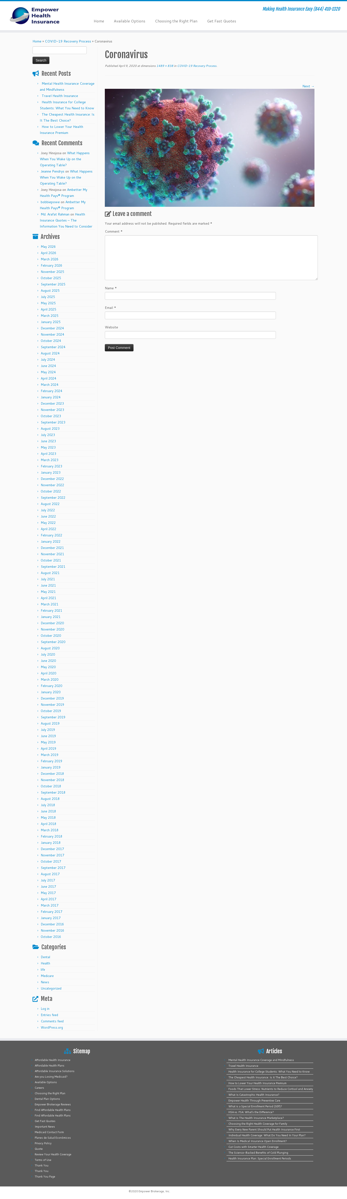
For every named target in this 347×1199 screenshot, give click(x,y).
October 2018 (51, 786)
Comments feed (52, 1021)
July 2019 (48, 730)
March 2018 (49, 830)
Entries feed (49, 1015)
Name (111, 288)
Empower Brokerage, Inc (154, 1191)
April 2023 (48, 453)
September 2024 (53, 347)
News (45, 982)
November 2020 (52, 629)
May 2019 (48, 742)
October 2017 (51, 861)
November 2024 (52, 334)
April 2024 (48, 378)
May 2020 (48, 667)
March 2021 (49, 604)
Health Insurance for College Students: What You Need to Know (269, 1072)
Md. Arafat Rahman (55, 214)
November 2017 (52, 855)
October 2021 (51, 560)
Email (110, 307)
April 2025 (48, 309)
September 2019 (53, 717)
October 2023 (51, 416)
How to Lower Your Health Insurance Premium (257, 1083)
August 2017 (50, 874)
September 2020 (53, 642)
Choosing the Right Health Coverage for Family (257, 1124)
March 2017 (49, 905)
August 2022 (50, 504)
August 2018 (50, 799)
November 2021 (52, 554)
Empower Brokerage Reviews (53, 1104)
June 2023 (48, 441)
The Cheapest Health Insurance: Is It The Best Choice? (263, 1077)
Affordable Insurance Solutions (54, 1071)
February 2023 (51, 466)
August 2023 (50, 428)
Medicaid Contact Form (49, 1132)
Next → (308, 86)
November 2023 (52, 410)
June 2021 (48, 585)
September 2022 (53, 497)
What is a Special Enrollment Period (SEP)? (255, 1106)
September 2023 (53, 422)
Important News (45, 1127)
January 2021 (50, 617)
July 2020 (48, 654)
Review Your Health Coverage (53, 1154)
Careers (39, 1088)
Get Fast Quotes (221, 21)
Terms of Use (43, 1160)
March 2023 (49, 460)
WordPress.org (52, 1027)
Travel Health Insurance (60, 95)
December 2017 (52, 849)
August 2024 (50, 353)
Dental (45, 957)
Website (111, 327)
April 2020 (48, 673)
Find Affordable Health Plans (53, 1110)
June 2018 (48, 811)
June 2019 (48, 736)
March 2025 (49, 315)
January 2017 (50, 918)
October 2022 (51, 491)
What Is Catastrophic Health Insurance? (253, 1095)
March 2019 (49, 755)
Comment (114, 231)
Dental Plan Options (47, 1099)
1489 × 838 (164, 66)
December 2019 (52, 698)
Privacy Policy (43, 1143)
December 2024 (52, 328)
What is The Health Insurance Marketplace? (256, 1118)
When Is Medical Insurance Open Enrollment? (257, 1141)
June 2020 (48, 660)
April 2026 (48, 253)
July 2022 (48, 510)
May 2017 (48, 893)
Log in (45, 1008)
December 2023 (52, 403)
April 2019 (48, 748)
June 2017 (48, 886)
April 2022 (48, 529)
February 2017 (51, 911)
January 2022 (50, 541)
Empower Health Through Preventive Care (254, 1100)
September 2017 (53, 868)
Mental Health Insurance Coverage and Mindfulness (261, 1060)
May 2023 (48, 447)
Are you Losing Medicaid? (51, 1077)
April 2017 (48, 899)
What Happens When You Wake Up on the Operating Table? (65, 159)
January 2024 (50, 397)
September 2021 (53, 566)
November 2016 (52, 930)
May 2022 (48, 522)
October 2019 (51, 711)
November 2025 (52, 272)
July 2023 (48, 435)
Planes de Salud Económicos (53, 1138)
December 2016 (52, 924)
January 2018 (50, 842)
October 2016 (51, 937)
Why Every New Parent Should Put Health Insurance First (264, 1129)
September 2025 (53, 284)
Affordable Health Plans (49, 1065)
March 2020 (49, 679)
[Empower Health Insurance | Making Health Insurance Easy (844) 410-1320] (40, 16)
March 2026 (49, 259)
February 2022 (51, 535)
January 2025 (50, 322)
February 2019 (51, 761)
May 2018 (48, 817)
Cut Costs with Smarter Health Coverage (253, 1147)
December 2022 (52, 479)
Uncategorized (51, 988)
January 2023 (50, 472)
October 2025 (51, 278)
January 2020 (50, 692)
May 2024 (48, 372)
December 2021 (52, 548)
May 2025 (48, 303)
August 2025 (50, 290)
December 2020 (52, 623)
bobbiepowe (50, 202)
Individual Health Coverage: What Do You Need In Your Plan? (267, 1135)
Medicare (47, 976)
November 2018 (52, 780)
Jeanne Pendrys (52, 171)
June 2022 (48, 516)
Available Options (129, 21)
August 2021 (50, 573)
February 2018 (51, 836)
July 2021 (48, 579)
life (43, 969)
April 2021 (48, 598)
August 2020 (50, 648)
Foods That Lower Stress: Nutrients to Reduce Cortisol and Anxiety (270, 1089)
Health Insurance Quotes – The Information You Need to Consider (66, 220)
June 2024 (48, 366)
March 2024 (49, 384)
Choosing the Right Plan (176, 21)
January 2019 (50, 767)
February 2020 (51, 686)
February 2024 (51, 391)
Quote (39, 1149)
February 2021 (51, 610)
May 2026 (48, 246)
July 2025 (48, 297)
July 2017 (48, 880)
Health (45, 963)
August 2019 (50, 723)
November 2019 (52, 704)
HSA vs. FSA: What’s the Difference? (251, 1112)
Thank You (41, 1165)
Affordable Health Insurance (52, 1060)
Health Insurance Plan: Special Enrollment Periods (259, 1158)
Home (99, 21)
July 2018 (48, 805)
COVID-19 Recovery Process (68, 41)
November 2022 (52, 485)
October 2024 (51, 341)
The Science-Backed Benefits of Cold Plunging (258, 1153)
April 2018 (48, 824)
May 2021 (48, 591)
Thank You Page (45, 1176)
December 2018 (52, 773)
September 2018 (53, 792)
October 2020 (51, 635)
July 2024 (48, 359)
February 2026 (51, 265)
